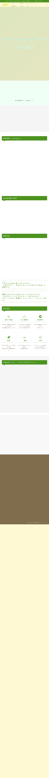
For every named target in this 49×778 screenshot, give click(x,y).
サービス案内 (20, 3)
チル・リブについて (30, 3)
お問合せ (22, 6)
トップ (12, 3)
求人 (28, 6)
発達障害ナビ (14, 6)
